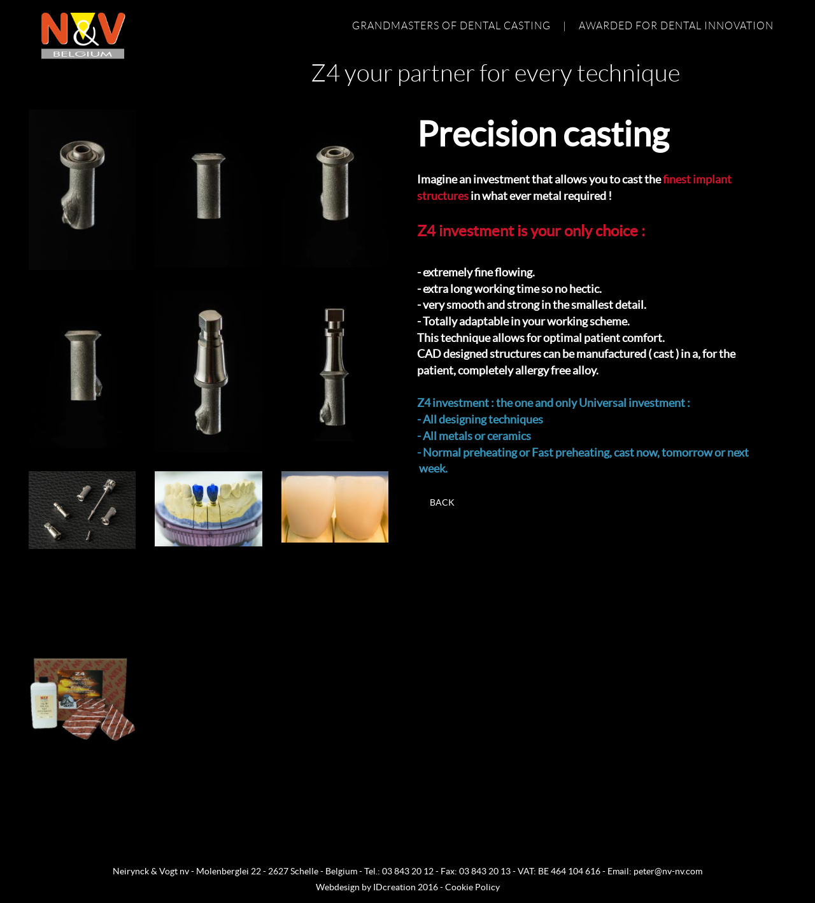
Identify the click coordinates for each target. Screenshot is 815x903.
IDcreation (366, 887)
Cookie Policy (472, 887)
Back (442, 502)
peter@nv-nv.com (668, 871)
